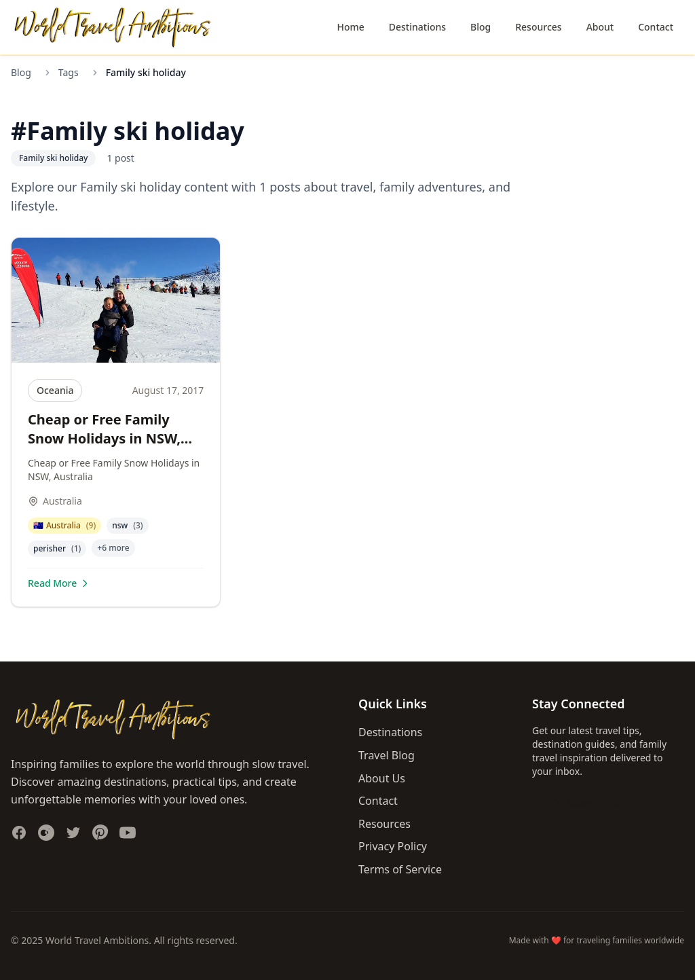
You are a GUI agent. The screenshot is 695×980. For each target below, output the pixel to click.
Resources (538, 26)
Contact (655, 26)
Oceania (55, 390)
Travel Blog (386, 755)
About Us (381, 778)
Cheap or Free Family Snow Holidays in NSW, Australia (104, 438)
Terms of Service (400, 869)
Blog (480, 26)
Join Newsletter (583, 802)
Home (350, 26)
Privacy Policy (392, 846)
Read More (59, 583)
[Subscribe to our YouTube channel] (127, 832)
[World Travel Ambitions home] (112, 27)
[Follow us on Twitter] (73, 832)
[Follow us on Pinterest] (100, 832)
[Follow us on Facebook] (19, 832)
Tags (68, 72)
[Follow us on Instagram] (46, 832)
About (600, 26)
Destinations (417, 26)
